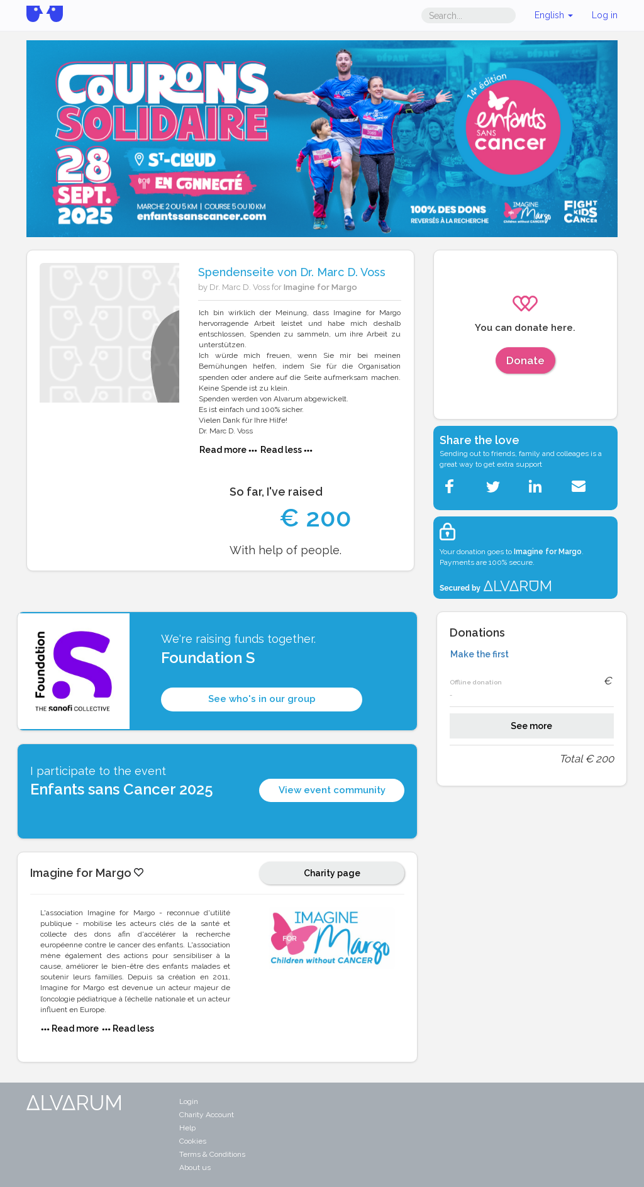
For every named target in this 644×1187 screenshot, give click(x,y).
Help (187, 1127)
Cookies (192, 1141)
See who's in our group (262, 699)
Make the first (479, 654)
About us (195, 1167)
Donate (525, 360)
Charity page (332, 873)
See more (531, 726)
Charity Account (206, 1114)
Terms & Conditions (212, 1154)
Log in (605, 15)
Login (188, 1101)
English (554, 15)
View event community (332, 790)
